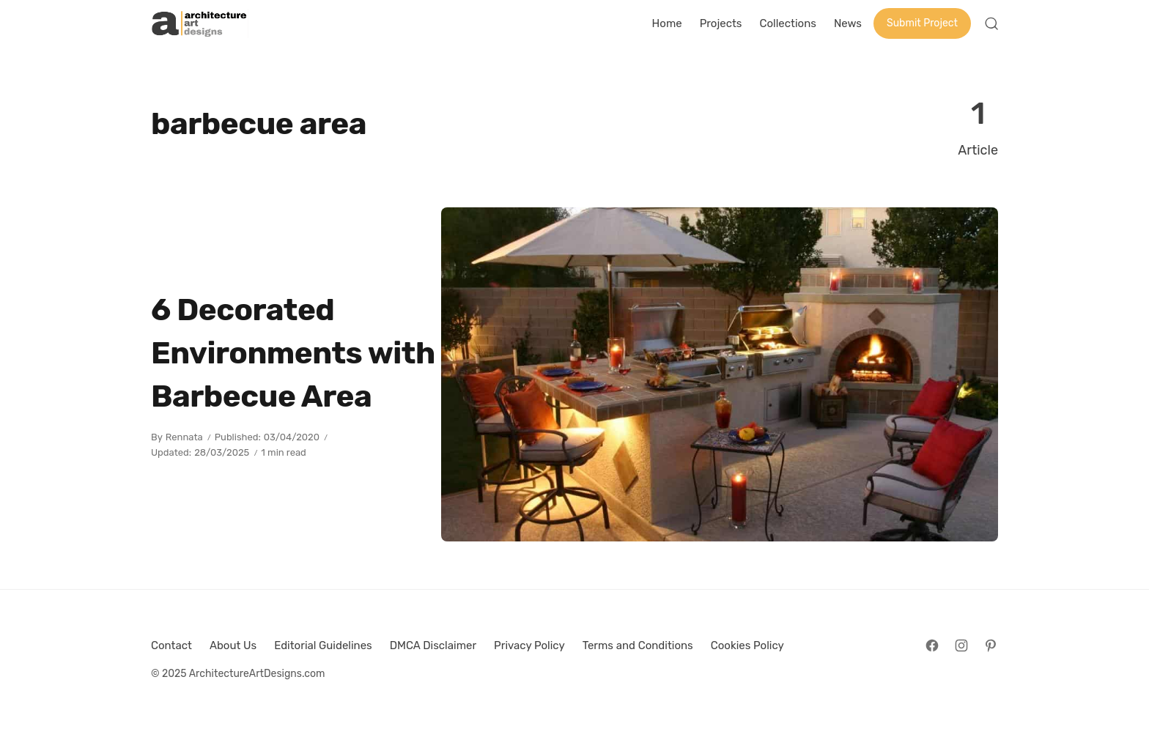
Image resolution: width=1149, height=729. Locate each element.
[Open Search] (991, 23)
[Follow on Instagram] (961, 645)
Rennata (184, 437)
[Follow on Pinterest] (991, 645)
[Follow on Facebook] (932, 645)
